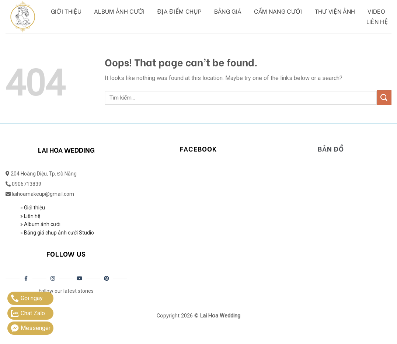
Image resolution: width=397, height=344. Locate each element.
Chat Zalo (27, 313)
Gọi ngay (26, 298)
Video (376, 11)
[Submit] (384, 97)
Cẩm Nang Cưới (278, 11)
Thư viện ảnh (335, 11)
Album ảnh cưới (119, 11)
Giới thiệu (66, 11)
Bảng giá (228, 11)
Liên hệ (377, 21)
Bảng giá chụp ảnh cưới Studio (58, 233)
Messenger (30, 328)
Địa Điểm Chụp (179, 11)
